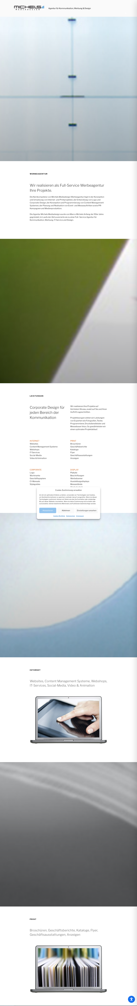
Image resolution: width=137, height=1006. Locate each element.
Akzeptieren (47, 510)
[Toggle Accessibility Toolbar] (131, 999)
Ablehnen (66, 510)
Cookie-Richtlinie (59, 516)
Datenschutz (70, 516)
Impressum (80, 516)
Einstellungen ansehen (86, 510)
